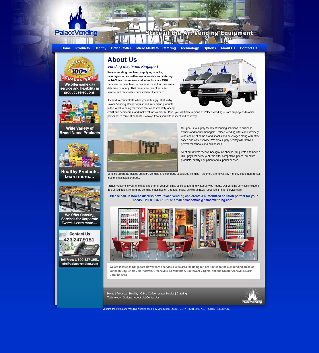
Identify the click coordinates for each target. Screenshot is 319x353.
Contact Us (248, 48)
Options (210, 48)
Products (82, 48)
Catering (169, 48)
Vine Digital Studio (168, 309)
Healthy (100, 48)
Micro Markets (147, 48)
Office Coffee (121, 48)
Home (66, 48)
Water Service (166, 293)
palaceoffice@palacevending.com (207, 200)
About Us (228, 48)
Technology (190, 48)
